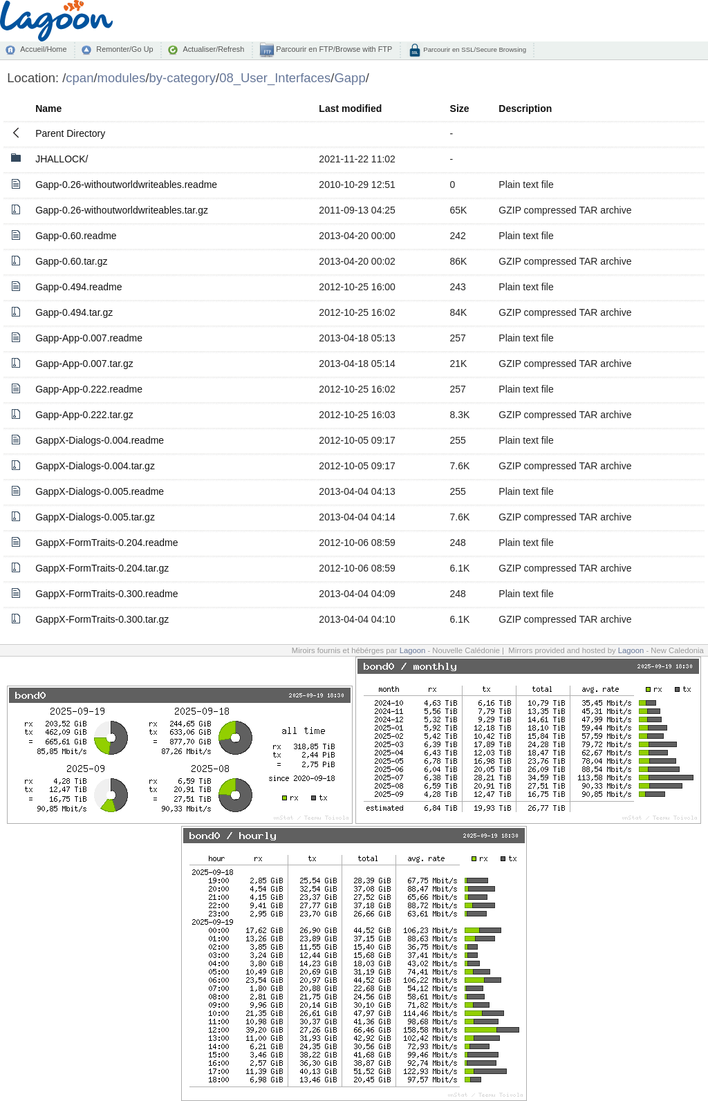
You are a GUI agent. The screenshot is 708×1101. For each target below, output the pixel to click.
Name (48, 108)
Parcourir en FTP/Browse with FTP (333, 49)
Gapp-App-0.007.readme (88, 338)
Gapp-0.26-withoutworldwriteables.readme (126, 184)
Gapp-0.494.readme (78, 286)
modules (121, 77)
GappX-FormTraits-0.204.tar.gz (102, 568)
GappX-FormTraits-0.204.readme (106, 542)
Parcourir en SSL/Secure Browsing (474, 49)
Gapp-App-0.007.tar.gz (84, 363)
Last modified (350, 108)
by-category (182, 77)
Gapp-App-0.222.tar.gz (84, 414)
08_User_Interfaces (274, 77)
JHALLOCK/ (61, 158)
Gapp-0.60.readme (76, 235)
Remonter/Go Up (124, 49)
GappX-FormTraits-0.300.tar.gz (102, 619)
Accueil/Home (43, 49)
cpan (79, 77)
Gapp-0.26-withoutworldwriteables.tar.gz (121, 210)
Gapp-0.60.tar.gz (71, 261)
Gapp (349, 77)
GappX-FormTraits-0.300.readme (106, 593)
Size (459, 108)
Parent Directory (70, 133)
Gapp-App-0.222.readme (88, 389)
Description (525, 108)
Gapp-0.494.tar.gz (74, 312)
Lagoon (413, 650)
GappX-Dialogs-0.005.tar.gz (95, 517)
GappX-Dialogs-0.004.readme (99, 440)
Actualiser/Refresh (213, 49)
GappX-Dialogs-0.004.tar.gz (95, 465)
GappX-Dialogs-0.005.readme (99, 491)
